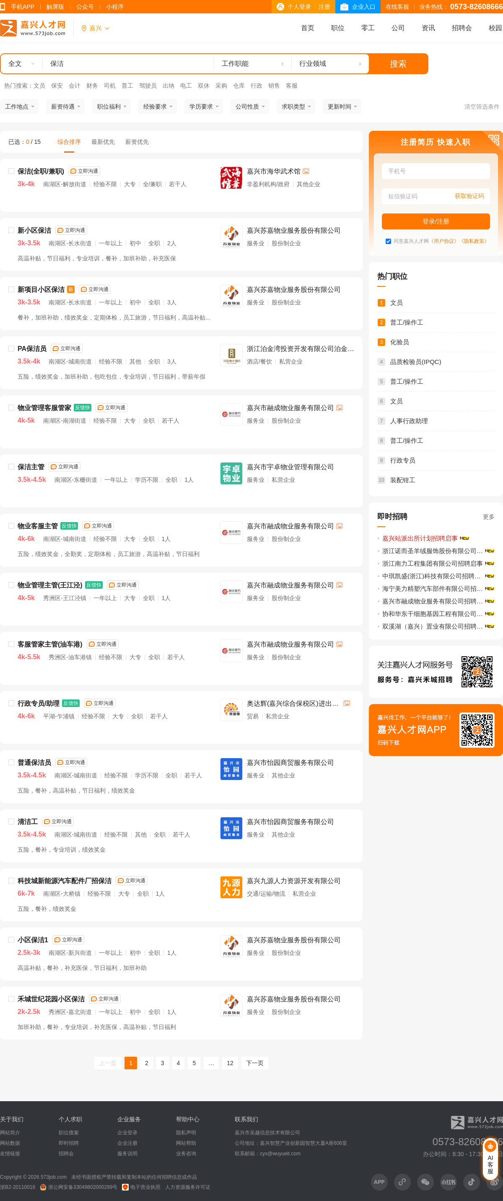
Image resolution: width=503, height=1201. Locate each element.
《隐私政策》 (474, 241)
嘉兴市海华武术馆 (274, 171)
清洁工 (28, 821)
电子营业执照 (141, 1187)
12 (230, 1063)
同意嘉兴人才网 (411, 241)
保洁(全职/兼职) (41, 171)
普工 (127, 85)
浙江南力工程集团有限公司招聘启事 (432, 563)
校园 (495, 27)
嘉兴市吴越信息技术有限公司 (267, 1133)
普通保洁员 (34, 762)
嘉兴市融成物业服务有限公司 (290, 407)
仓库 (239, 85)
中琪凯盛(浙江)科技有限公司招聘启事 (434, 576)
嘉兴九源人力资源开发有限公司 (294, 880)
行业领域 (312, 63)
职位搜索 (69, 1133)
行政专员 (402, 460)
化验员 (399, 342)
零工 (368, 27)
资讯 (428, 27)
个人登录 (299, 7)
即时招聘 (69, 1143)
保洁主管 (31, 467)
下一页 (255, 1063)
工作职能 (235, 63)
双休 (204, 85)
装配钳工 (402, 480)
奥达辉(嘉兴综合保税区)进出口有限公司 (293, 704)
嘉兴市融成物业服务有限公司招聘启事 (435, 601)
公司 (398, 27)
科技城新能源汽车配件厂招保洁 (64, 880)
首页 (307, 27)
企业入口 (364, 7)
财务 (92, 85)
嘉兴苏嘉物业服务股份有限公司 (294, 230)
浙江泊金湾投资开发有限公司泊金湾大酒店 (300, 349)
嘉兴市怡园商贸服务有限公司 (290, 762)
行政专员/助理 (39, 703)
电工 (186, 85)
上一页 (108, 1063)
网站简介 (10, 1133)
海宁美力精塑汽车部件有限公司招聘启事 (438, 588)
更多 (489, 516)
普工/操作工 (406, 322)
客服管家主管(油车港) (50, 644)
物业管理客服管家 (44, 407)
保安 (57, 85)
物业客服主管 (38, 526)
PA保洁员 (32, 348)
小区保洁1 (33, 940)
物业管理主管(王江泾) (50, 585)
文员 (39, 85)
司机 (110, 85)
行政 (256, 85)
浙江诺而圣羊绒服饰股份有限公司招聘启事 (438, 551)
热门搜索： (19, 85)
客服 (292, 85)
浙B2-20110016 (17, 1187)
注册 (324, 7)
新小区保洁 (34, 230)
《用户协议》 (444, 241)
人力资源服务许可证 (187, 1187)
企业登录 (127, 1133)
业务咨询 (186, 1154)
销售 (274, 85)
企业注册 (127, 1143)
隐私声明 (186, 1133)
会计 (74, 85)
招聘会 (462, 27)
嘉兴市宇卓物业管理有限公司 (290, 467)
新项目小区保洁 (41, 289)
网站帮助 (186, 1143)
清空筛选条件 (482, 106)
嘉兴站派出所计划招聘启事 (420, 538)
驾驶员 (148, 85)
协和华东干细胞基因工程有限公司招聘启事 (438, 614)
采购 (221, 85)
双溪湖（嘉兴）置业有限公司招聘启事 (435, 626)
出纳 (168, 85)
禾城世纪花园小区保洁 (51, 999)
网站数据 (10, 1143)
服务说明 (127, 1154)
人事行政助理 (409, 420)
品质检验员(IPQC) (415, 361)
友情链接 (10, 1154)
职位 (338, 27)
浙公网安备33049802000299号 (78, 1187)
